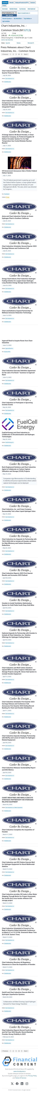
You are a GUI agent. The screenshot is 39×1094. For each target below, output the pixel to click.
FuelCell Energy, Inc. (9, 442)
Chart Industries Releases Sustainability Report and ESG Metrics (18, 769)
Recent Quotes (6, 18)
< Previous (5, 54)
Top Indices (27, 18)
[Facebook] (17, 1084)
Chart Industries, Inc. (9, 78)
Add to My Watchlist (7, 40)
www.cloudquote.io (20, 1071)
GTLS (27, 30)
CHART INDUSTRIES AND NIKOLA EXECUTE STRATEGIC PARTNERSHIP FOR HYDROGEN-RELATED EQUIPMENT (18, 800)
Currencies (22, 9)
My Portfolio (6, 21)
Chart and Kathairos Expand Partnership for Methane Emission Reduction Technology (17, 312)
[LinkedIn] (22, 1084)
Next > (26, 54)
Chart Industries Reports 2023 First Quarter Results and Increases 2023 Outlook (17, 574)
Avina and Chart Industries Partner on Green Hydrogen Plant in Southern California (17, 217)
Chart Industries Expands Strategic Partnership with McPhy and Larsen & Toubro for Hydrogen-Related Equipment (18, 738)
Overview (4, 9)
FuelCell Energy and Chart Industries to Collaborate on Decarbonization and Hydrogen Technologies (18, 435)
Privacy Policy (32, 1076)
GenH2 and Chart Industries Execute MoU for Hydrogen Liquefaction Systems (18, 993)
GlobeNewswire (7, 81)
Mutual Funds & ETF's (22, 3)
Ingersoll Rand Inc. (9, 348)
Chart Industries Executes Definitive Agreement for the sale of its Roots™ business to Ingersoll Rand (18, 373)
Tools (4, 6)
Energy (7, 197)
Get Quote (9, 15)
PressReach (6, 194)
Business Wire (7, 351)
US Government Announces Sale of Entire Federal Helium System (19, 172)
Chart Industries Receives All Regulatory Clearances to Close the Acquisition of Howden (18, 963)
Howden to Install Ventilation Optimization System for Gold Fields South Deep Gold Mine (18, 604)
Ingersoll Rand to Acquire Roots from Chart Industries (17, 342)
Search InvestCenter (23, 13)
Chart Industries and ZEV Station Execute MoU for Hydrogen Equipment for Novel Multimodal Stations (18, 864)
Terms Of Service (20, 1078)
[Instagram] (27, 1084)
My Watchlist (17, 18)
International (31, 9)
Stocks (11, 3)
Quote (8, 43)
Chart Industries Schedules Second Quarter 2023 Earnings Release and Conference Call (19, 247)
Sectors (32, 3)
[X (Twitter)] (12, 1084)
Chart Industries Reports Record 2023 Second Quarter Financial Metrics (18, 72)
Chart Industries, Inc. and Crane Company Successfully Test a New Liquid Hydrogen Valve (18, 510)
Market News (13, 9)
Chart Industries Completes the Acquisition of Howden (18, 831)
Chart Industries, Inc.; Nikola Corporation (13, 807)
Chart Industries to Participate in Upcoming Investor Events (17, 404)
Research (31, 43)
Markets (5, 3)
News (18, 43)
